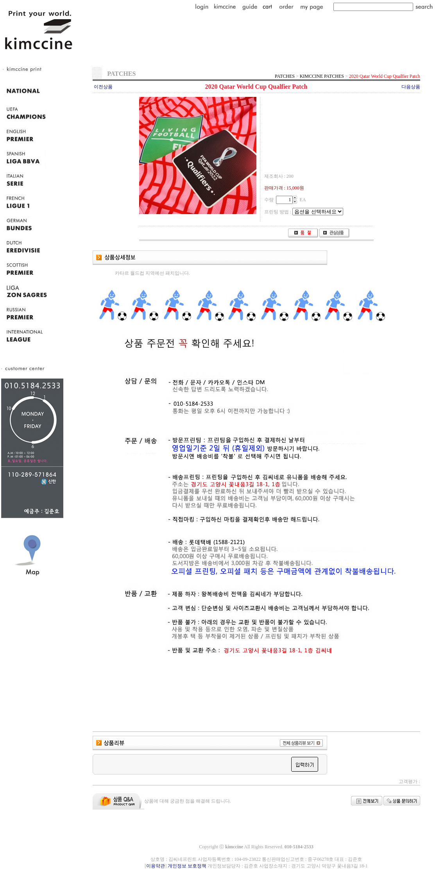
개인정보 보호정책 (187, 866)
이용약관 (155, 866)
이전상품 (103, 86)
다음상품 (410, 86)
